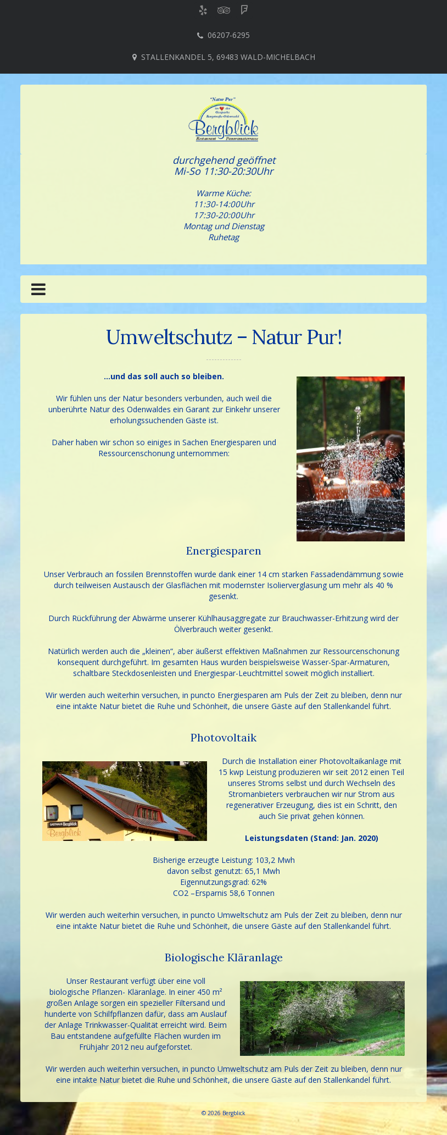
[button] (38, 291)
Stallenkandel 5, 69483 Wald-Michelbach (228, 57)
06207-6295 (229, 35)
